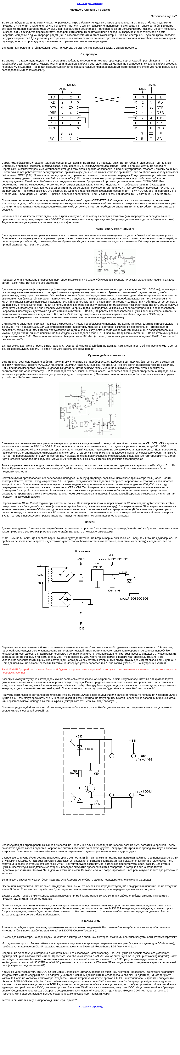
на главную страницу (90, 3)
